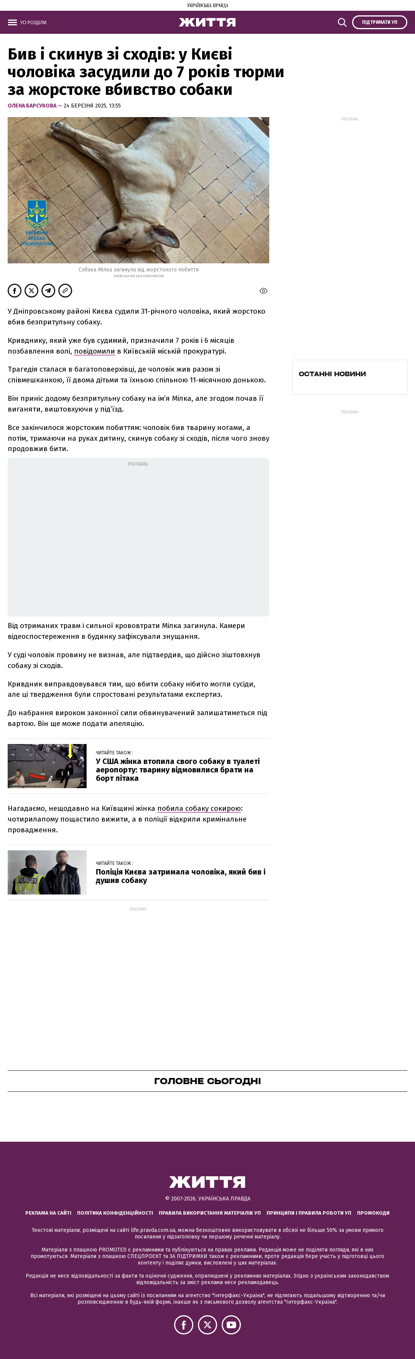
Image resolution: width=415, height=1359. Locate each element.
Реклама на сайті (48, 1213)
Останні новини (332, 374)
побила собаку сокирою (199, 808)
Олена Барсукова (33, 106)
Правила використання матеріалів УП (210, 1213)
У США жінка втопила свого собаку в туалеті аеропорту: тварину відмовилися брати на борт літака (178, 770)
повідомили (94, 351)
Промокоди (373, 1213)
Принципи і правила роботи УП (309, 1213)
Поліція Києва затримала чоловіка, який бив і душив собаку (180, 876)
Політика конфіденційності (115, 1213)
